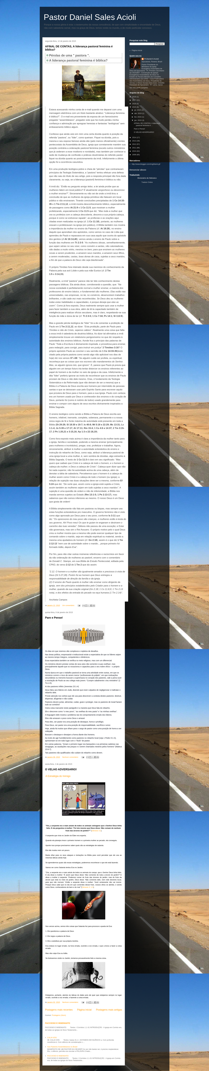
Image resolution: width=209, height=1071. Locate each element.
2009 (134, 155)
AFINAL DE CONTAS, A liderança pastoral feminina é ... (147, 124)
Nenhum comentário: (70, 757)
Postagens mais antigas (109, 1009)
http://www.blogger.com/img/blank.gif (146, 164)
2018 (134, 97)
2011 (134, 148)
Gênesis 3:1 (96, 831)
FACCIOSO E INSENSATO (57, 1023)
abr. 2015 (138, 113)
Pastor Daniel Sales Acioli (90, 17)
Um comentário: (68, 605)
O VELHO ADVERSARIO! (61, 769)
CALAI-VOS (52, 1038)
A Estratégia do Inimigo (58, 776)
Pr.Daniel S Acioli (151, 59)
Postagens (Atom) (59, 1015)
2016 (134, 104)
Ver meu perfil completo (139, 88)
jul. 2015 (137, 110)
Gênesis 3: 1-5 (87, 887)
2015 (134, 107)
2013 (134, 141)
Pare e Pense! (54, 617)
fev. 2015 (138, 117)
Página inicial (84, 1009)
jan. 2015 (138, 120)
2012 (134, 144)
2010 (134, 151)
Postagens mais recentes (59, 1009)
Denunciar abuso (138, 170)
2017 (134, 100)
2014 (134, 137)
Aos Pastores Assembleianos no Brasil (62, 1047)
